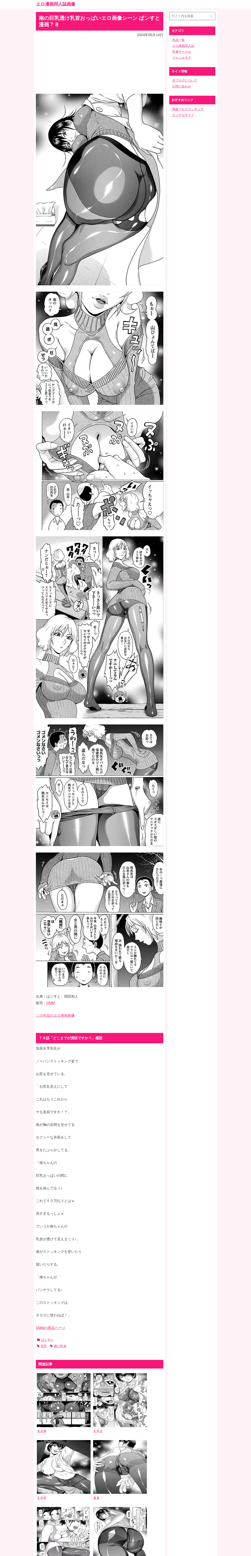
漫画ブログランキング (188, 109)
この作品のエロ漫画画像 (55, 1015)
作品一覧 (178, 40)
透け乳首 (58, 1346)
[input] (192, 16)
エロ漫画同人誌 (183, 45)
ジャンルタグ (181, 57)
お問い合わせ (181, 86)
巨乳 (42, 1346)
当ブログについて (184, 80)
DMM (50, 1003)
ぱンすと (45, 1339)
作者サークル (181, 51)
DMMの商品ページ (50, 1328)
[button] (211, 16)
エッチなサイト (183, 115)
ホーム (125, 1525)
